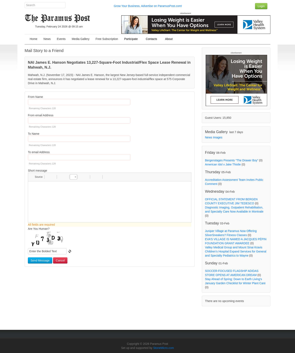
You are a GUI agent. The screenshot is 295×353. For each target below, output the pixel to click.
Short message (37, 170)
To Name (33, 133)
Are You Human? (39, 228)
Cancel (60, 260)
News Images (213, 137)
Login (261, 6)
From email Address (40, 115)
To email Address (39, 152)
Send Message (40, 260)
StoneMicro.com (163, 348)
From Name (35, 96)
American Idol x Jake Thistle (223, 164)
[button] (37, 177)
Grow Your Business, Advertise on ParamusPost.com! (148, 6)
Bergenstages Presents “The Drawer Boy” (231, 160)
